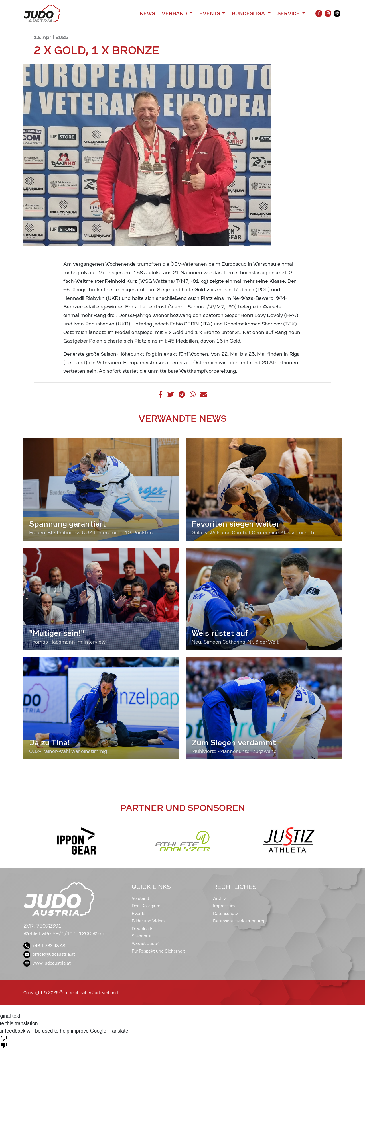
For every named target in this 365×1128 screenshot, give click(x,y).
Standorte (141, 936)
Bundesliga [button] (249, 13)
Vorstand (140, 898)
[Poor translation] (3, 1041)
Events (138, 913)
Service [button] (289, 13)
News (147, 13)
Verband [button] (175, 13)
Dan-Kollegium (146, 905)
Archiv (219, 898)
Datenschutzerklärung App (239, 921)
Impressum (224, 905)
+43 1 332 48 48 (44, 945)
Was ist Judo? (145, 943)
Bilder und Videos (148, 921)
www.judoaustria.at (47, 963)
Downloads (142, 928)
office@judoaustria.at (49, 954)
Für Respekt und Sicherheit (158, 951)
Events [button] (210, 13)
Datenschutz (225, 913)
